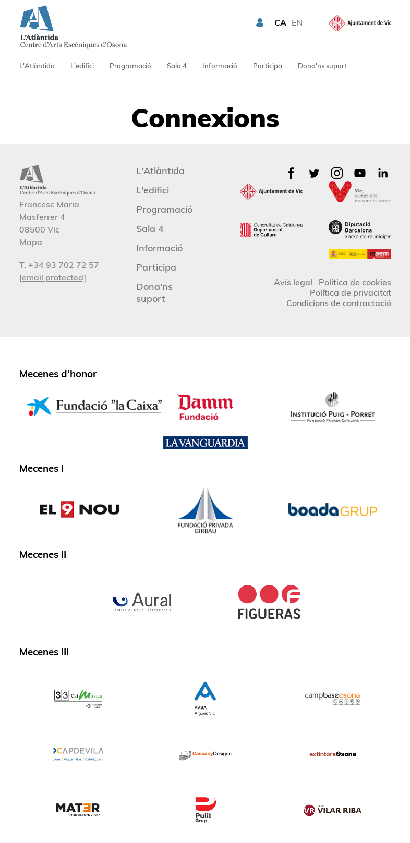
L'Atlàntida (37, 66)
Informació (219, 66)
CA (280, 22)
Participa (267, 66)
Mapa (30, 242)
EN (297, 22)
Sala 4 (177, 66)
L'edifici (82, 66)
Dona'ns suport (322, 66)
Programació (130, 66)
